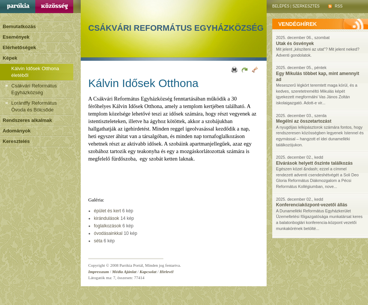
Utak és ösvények (295, 43)
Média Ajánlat (124, 271)
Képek (10, 58)
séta (98, 240)
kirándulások (106, 218)
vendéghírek (297, 24)
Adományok (16, 131)
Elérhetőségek (19, 47)
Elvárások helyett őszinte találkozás (314, 163)
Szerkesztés (306, 6)
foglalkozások (107, 225)
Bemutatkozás (19, 26)
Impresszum (98, 271)
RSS (335, 6)
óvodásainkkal (108, 233)
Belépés (281, 6)
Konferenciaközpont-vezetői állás (311, 204)
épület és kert (107, 210)
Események (16, 37)
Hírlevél (166, 271)
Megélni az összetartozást (303, 121)
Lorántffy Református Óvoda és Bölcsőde (34, 106)
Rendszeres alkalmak (27, 120)
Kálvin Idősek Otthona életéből (35, 72)
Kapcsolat (148, 271)
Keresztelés (16, 141)
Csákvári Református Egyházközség (34, 89)
